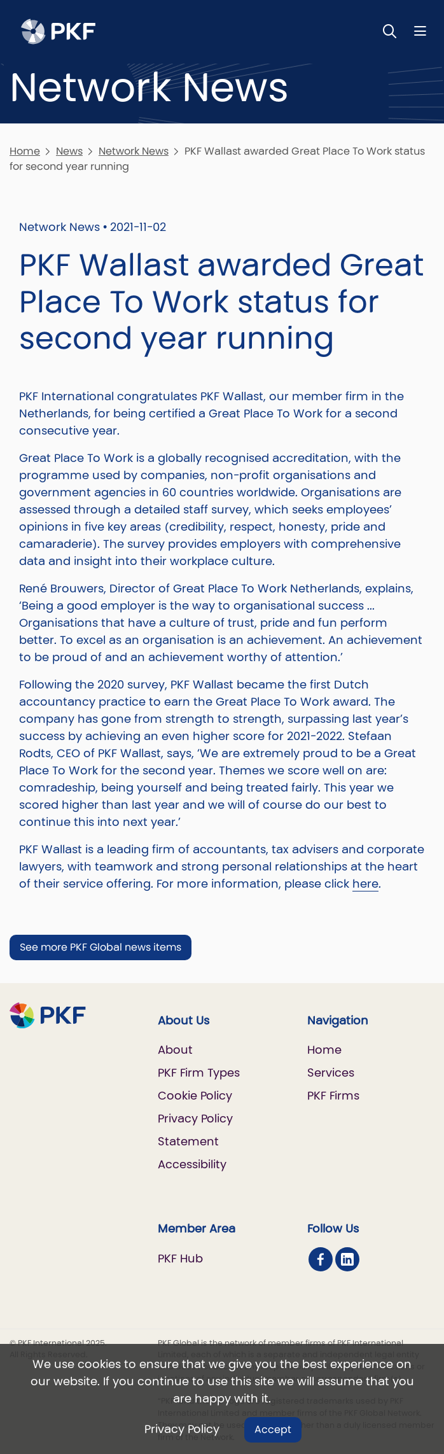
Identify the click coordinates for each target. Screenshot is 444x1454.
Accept (272, 1429)
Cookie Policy (195, 1095)
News (69, 151)
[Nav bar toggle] (420, 31)
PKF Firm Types (199, 1072)
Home (25, 151)
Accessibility (192, 1164)
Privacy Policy (181, 1429)
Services (330, 1072)
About (175, 1050)
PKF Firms (333, 1095)
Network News (134, 151)
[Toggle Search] (390, 31)
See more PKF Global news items (100, 947)
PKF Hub (180, 1258)
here (365, 883)
